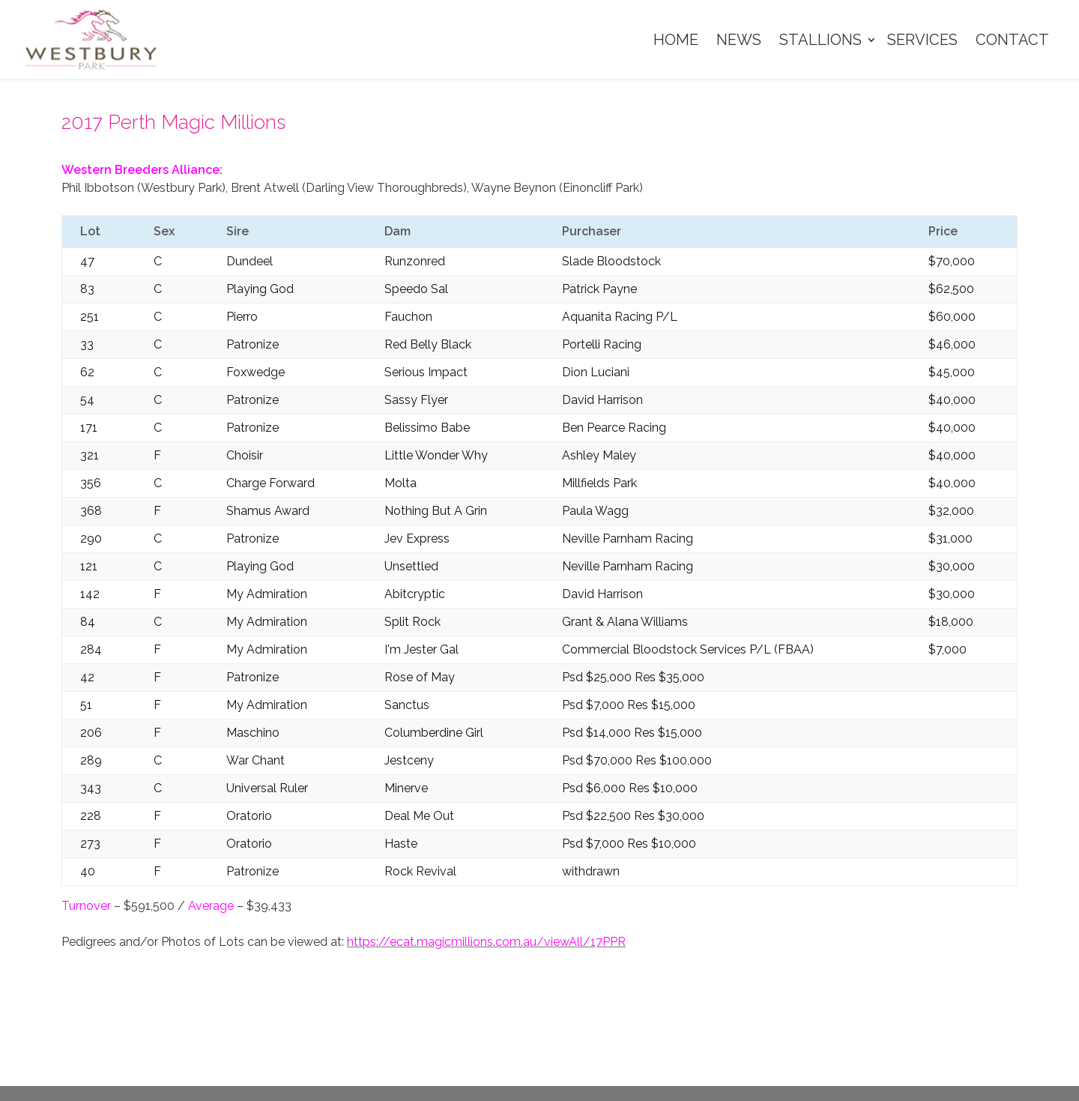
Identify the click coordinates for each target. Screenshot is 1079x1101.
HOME (675, 40)
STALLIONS (820, 40)
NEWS (738, 40)
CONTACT (1012, 40)
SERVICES (922, 40)
